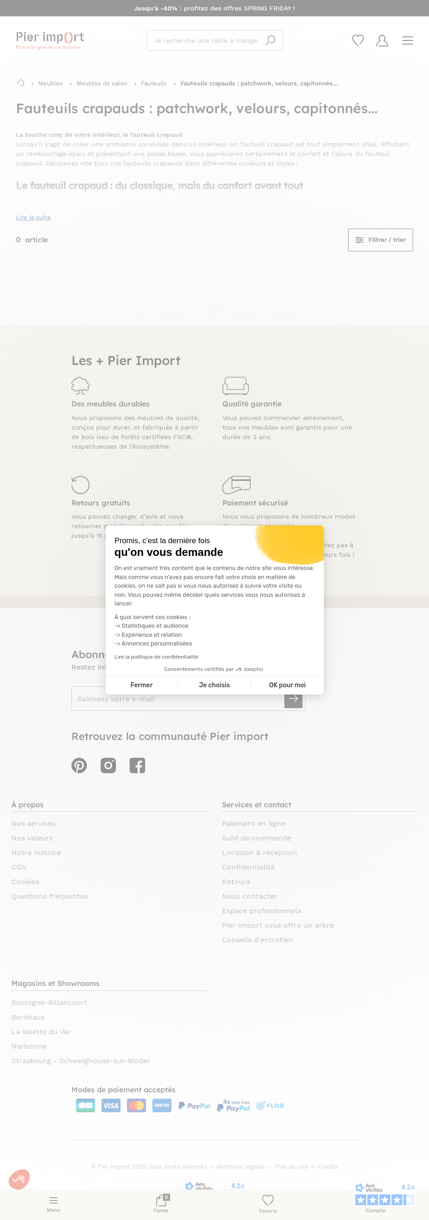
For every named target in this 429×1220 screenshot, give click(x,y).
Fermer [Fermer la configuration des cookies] (142, 685)
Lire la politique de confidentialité (156, 657)
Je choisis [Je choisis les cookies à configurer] (214, 685)
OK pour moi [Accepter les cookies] (287, 685)
